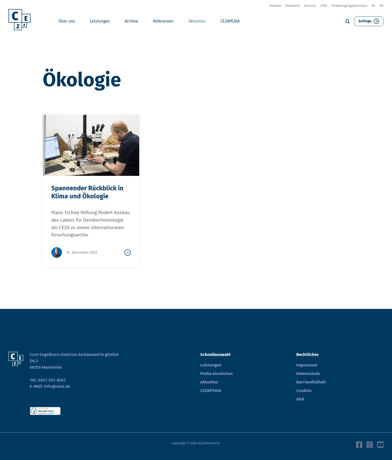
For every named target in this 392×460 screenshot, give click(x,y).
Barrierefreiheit (311, 382)
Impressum (306, 365)
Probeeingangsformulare (349, 6)
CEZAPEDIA (230, 21)
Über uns (66, 21)
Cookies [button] (304, 390)
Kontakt (275, 6)
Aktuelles (197, 21)
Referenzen (163, 21)
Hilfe (323, 6)
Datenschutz (308, 373)
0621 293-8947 (52, 380)
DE (373, 6)
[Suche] (348, 21)
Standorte (292, 6)
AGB (300, 399)
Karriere (310, 6)
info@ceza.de (57, 386)
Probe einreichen (216, 373)
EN (382, 6)
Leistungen (100, 21)
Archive (131, 21)
